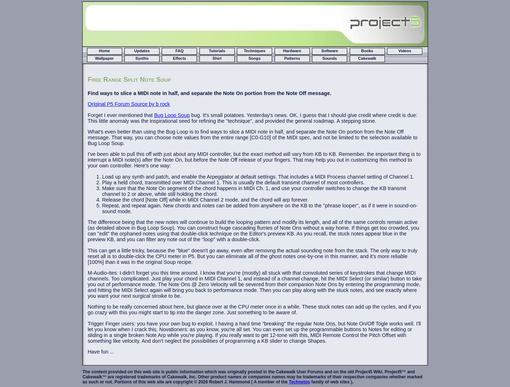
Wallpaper (104, 58)
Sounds (329, 58)
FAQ (179, 51)
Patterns (292, 58)
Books (367, 51)
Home (104, 51)
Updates (142, 51)
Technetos (299, 381)
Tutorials (217, 51)
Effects (179, 58)
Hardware (292, 51)
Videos (404, 51)
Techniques (254, 51)
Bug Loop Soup (172, 115)
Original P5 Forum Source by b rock (129, 104)
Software (329, 51)
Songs (255, 58)
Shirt (216, 58)
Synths (142, 58)
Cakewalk (367, 58)
